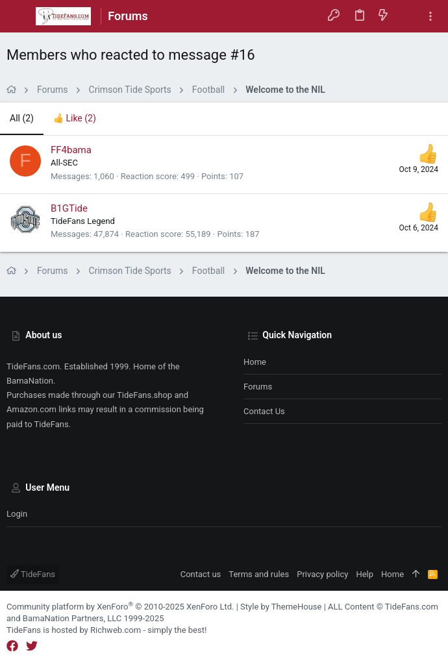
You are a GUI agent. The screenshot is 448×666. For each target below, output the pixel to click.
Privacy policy (322, 574)
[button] (19, 16)
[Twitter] (32, 646)
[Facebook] (12, 646)
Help (364, 574)
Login (16, 514)
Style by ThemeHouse (280, 606)
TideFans (32, 574)
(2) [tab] (22, 118)
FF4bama (71, 150)
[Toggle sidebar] (430, 16)
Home (254, 362)
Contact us (264, 411)
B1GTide (69, 208)
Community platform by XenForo (120, 606)
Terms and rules (259, 574)
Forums (257, 386)
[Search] (406, 16)
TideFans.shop (144, 395)
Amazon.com (31, 409)
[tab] (75, 119)
